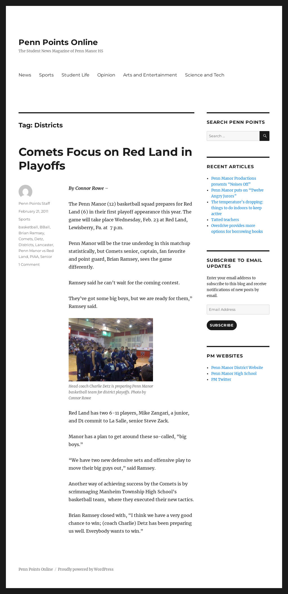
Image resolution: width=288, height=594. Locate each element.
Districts (26, 244)
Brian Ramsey (31, 233)
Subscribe (221, 325)
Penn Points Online (58, 42)
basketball (28, 227)
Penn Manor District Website (237, 367)
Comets (26, 239)
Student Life (75, 75)
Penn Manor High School (233, 373)
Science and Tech (204, 75)
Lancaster (44, 244)
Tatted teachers (225, 219)
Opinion (106, 75)
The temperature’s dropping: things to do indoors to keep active (237, 208)
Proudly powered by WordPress (86, 569)
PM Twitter (221, 379)
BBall (45, 227)
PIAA (34, 256)
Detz (38, 239)
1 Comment (29, 264)
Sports (46, 75)
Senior (46, 256)
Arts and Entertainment (150, 75)
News (25, 75)
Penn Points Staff (34, 203)
